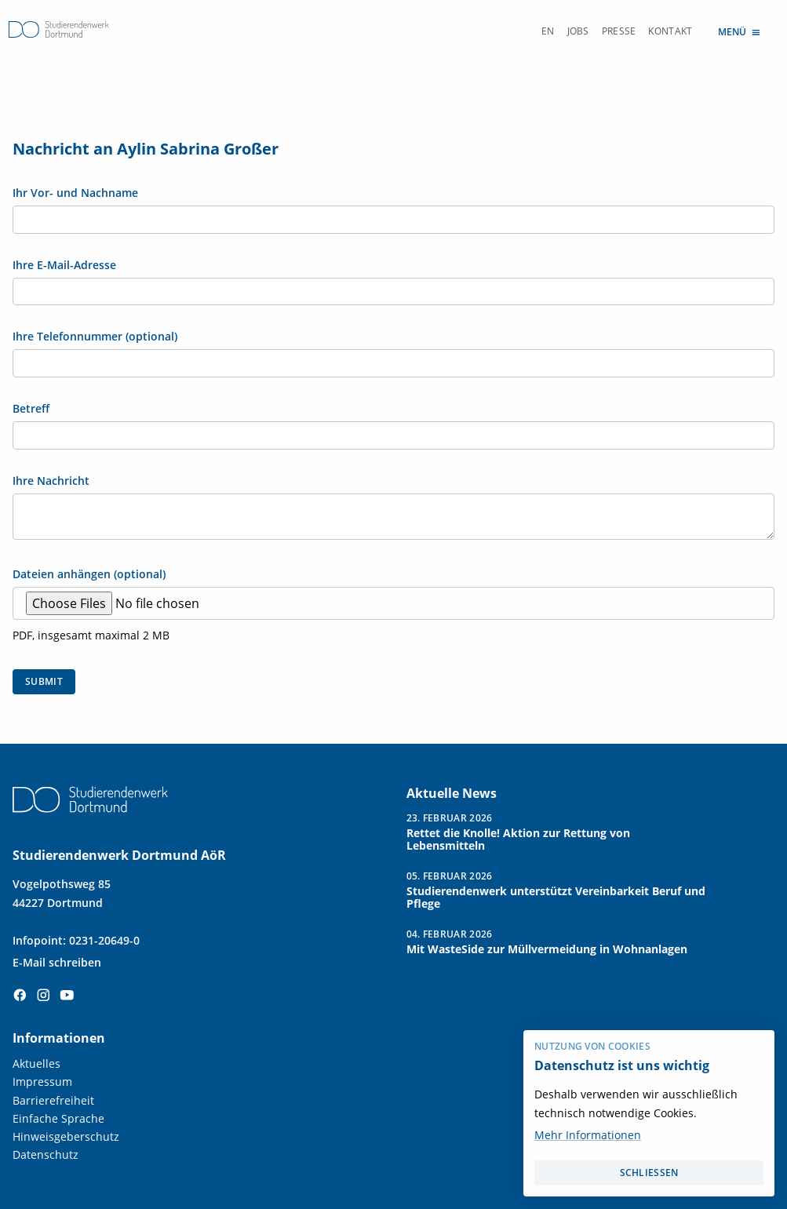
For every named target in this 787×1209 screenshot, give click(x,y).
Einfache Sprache (58, 1118)
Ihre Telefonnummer (95, 336)
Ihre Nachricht (51, 481)
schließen (649, 1172)
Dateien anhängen (89, 574)
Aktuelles (36, 1063)
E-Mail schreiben (57, 962)
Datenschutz (45, 1154)
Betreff (31, 408)
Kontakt (670, 31)
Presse (619, 31)
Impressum (42, 1081)
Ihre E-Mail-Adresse (64, 265)
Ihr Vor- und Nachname (75, 193)
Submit (44, 681)
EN (548, 31)
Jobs (578, 31)
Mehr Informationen (587, 1134)
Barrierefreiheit (53, 1100)
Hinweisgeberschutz (66, 1136)
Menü (740, 31)
